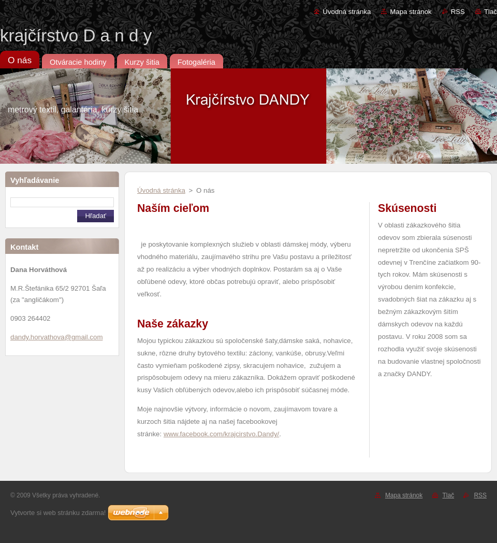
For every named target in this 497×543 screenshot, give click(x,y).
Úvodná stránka (347, 12)
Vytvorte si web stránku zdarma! (58, 513)
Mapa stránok (410, 12)
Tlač (490, 12)
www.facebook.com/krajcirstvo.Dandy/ (221, 434)
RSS (458, 12)
